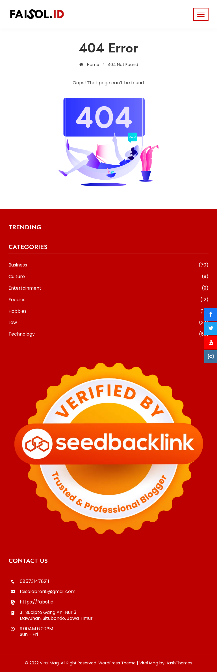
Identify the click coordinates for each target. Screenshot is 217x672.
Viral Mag (148, 663)
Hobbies (108, 311)
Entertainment (108, 288)
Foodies (108, 300)
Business (108, 265)
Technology (108, 334)
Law (108, 323)
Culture (108, 277)
